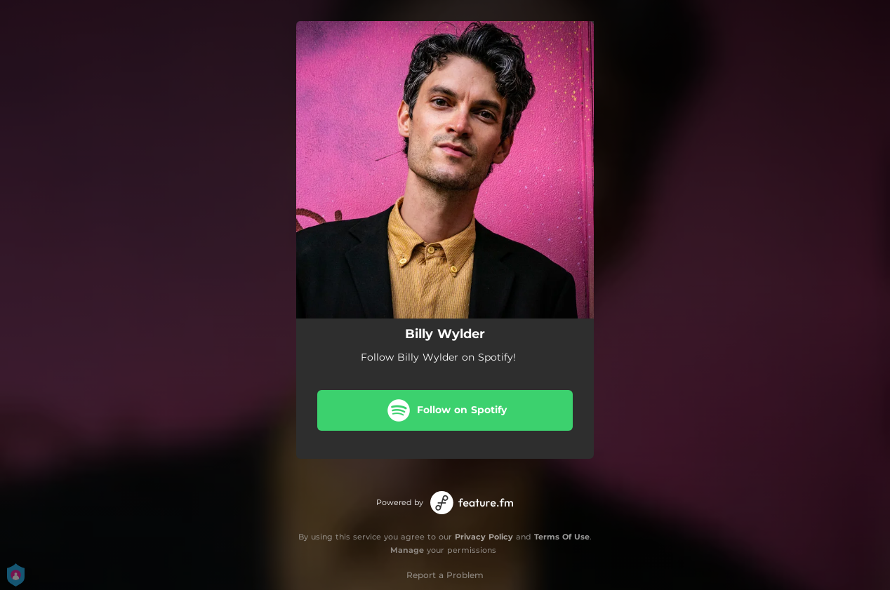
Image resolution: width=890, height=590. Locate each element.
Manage (407, 550)
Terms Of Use (562, 537)
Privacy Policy (484, 537)
